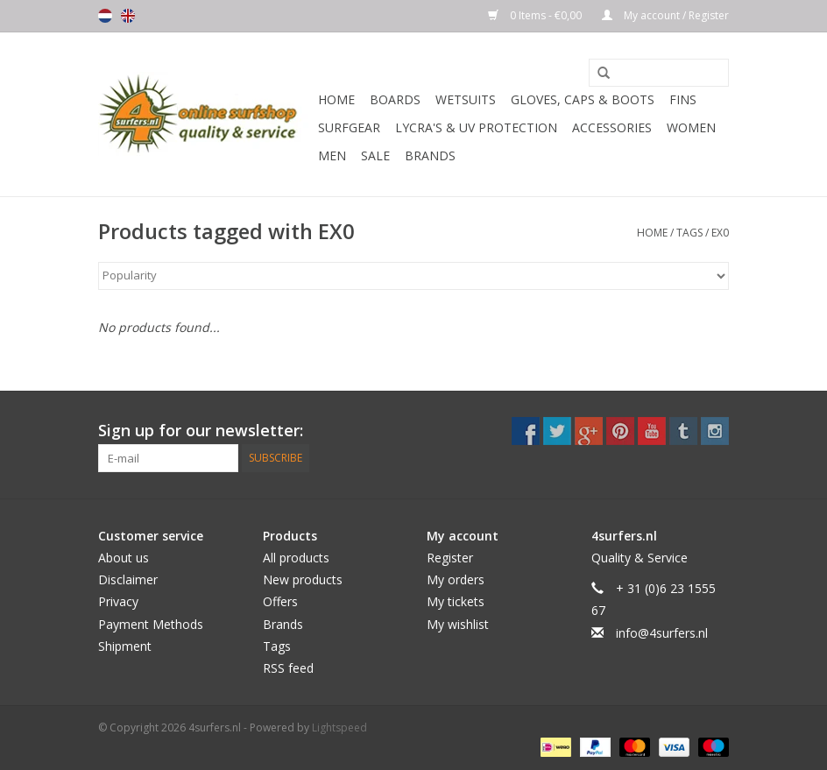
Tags (689, 232)
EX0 (720, 232)
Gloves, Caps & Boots (582, 99)
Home (336, 99)
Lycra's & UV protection (476, 127)
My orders (455, 579)
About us (123, 557)
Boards (395, 99)
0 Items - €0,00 (536, 15)
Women (691, 127)
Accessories (612, 127)
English (128, 16)
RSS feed (288, 668)
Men (332, 155)
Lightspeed (339, 727)
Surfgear (349, 127)
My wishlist (458, 624)
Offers (280, 601)
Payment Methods (150, 624)
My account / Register (665, 15)
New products (303, 579)
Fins (682, 99)
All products (296, 557)
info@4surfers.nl (662, 633)
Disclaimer (128, 579)
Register (450, 557)
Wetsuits (465, 99)
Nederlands (105, 16)
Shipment (125, 646)
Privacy (118, 601)
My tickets (455, 601)
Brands (430, 155)
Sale (375, 155)
